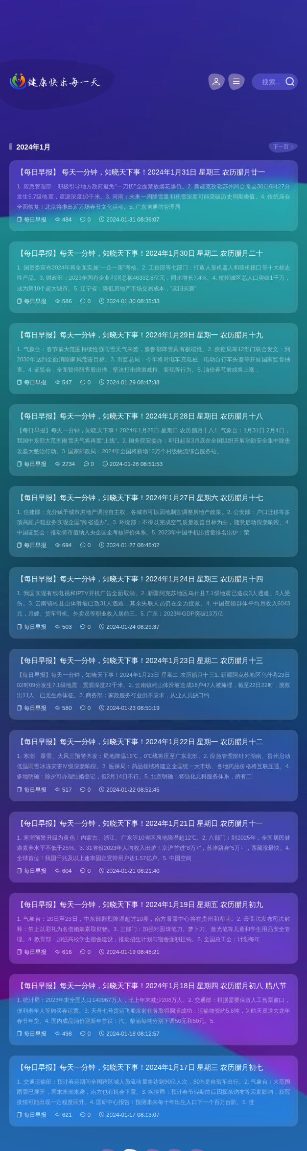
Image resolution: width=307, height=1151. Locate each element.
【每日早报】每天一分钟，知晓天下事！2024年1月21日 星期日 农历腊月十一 (140, 823)
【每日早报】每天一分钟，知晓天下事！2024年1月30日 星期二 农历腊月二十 (140, 253)
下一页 (281, 147)
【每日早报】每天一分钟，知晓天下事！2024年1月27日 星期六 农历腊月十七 (140, 498)
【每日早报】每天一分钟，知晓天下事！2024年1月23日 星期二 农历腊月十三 (140, 660)
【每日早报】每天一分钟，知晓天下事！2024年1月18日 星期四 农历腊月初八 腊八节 (152, 986)
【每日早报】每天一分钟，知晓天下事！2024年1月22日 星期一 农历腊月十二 (140, 742)
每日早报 (35, 219)
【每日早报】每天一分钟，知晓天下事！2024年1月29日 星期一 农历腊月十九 (140, 335)
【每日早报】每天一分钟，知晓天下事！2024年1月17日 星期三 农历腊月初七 (140, 1067)
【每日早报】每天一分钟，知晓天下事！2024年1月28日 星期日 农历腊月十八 (140, 416)
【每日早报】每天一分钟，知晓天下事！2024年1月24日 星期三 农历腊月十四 (140, 579)
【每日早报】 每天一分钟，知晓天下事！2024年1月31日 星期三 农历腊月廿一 (141, 172)
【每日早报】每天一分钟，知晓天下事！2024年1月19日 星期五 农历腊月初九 (140, 904)
